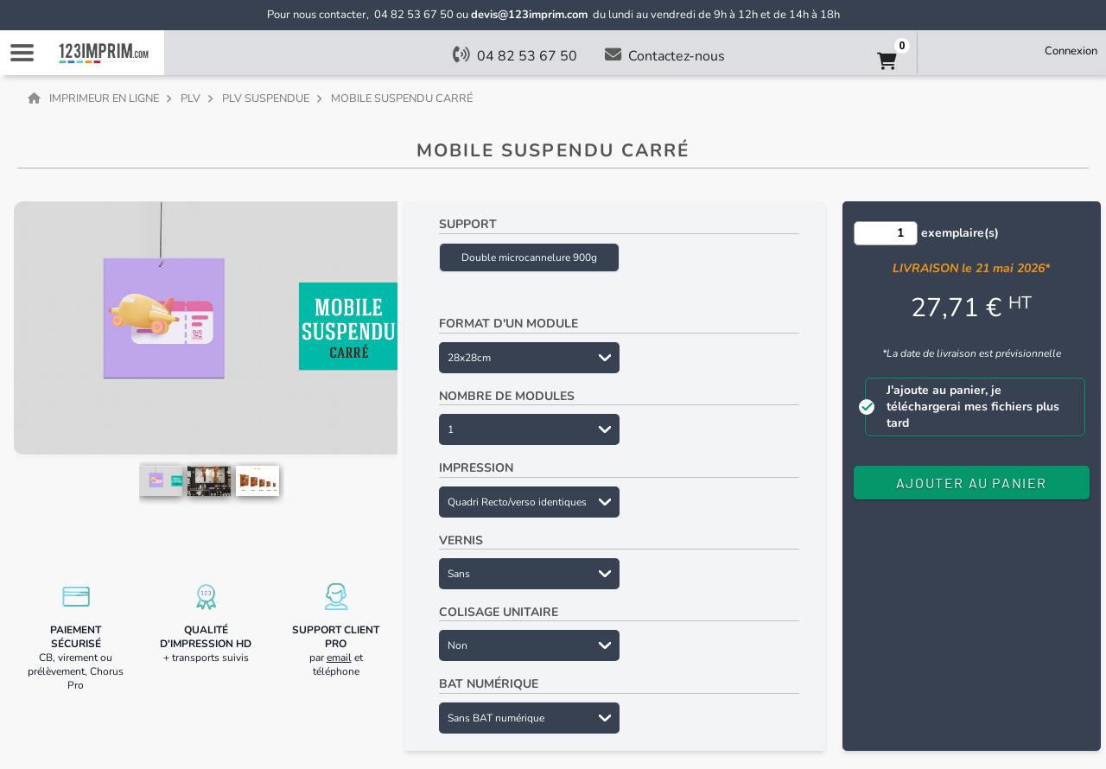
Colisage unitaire (498, 612)
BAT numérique (488, 684)
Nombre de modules (507, 396)
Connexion (1071, 51)
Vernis (461, 540)
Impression (476, 468)
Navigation (21, 52)
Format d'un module (508, 323)
